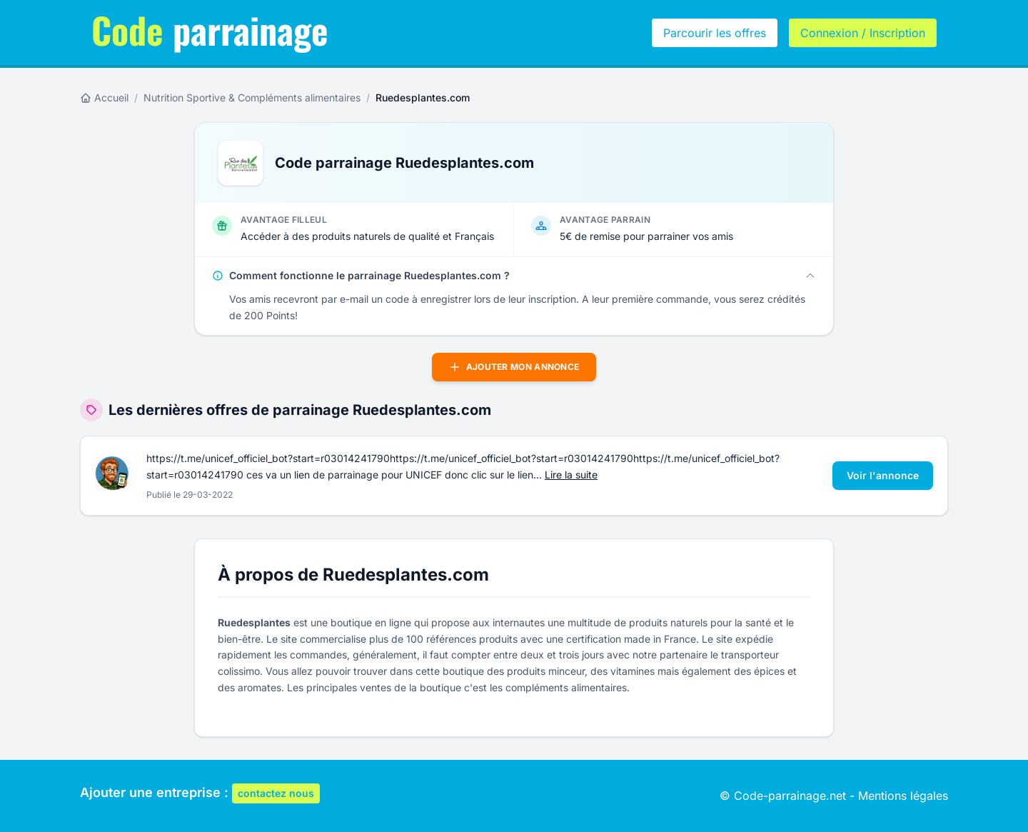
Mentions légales (903, 795)
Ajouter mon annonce (514, 367)
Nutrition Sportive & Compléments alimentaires (252, 97)
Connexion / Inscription (862, 33)
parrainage (209, 29)
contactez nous (276, 793)
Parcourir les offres (714, 33)
